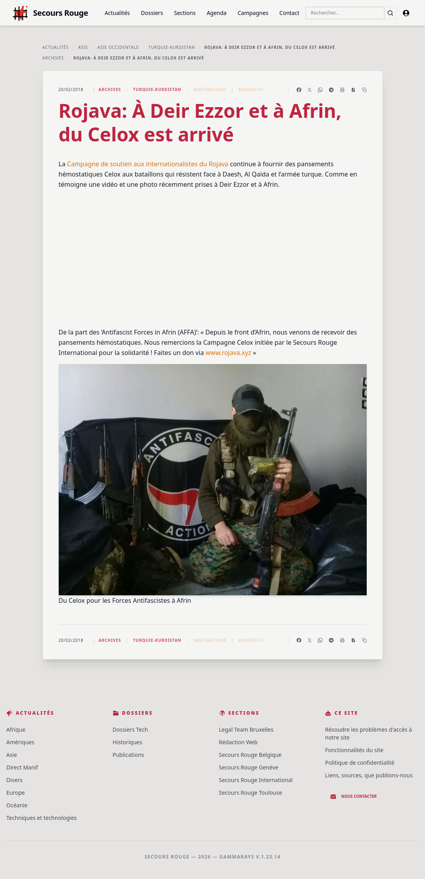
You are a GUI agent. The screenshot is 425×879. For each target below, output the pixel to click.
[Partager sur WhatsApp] (320, 89)
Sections (185, 13)
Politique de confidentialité (359, 762)
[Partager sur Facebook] (299, 89)
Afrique (15, 729)
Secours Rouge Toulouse (250, 792)
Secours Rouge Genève (248, 767)
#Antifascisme (209, 89)
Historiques (127, 742)
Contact (289, 13)
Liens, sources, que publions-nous (368, 775)
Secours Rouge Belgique (250, 754)
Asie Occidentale (118, 47)
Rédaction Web (238, 742)
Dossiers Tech (130, 729)
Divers (14, 780)
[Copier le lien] (364, 89)
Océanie (17, 805)
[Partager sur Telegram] (331, 89)
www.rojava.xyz (228, 352)
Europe (15, 792)
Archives (53, 58)
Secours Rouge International (256, 780)
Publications (128, 754)
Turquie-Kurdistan (171, 47)
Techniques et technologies (41, 817)
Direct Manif (22, 767)
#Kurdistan (251, 89)
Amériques (20, 742)
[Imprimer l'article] (342, 89)
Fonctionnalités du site (354, 750)
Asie (83, 47)
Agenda (217, 13)
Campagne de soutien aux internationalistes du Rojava (147, 164)
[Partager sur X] (310, 90)
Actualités (117, 13)
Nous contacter (353, 797)
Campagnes (253, 13)
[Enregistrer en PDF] (353, 89)
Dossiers (152, 13)
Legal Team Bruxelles (246, 729)
